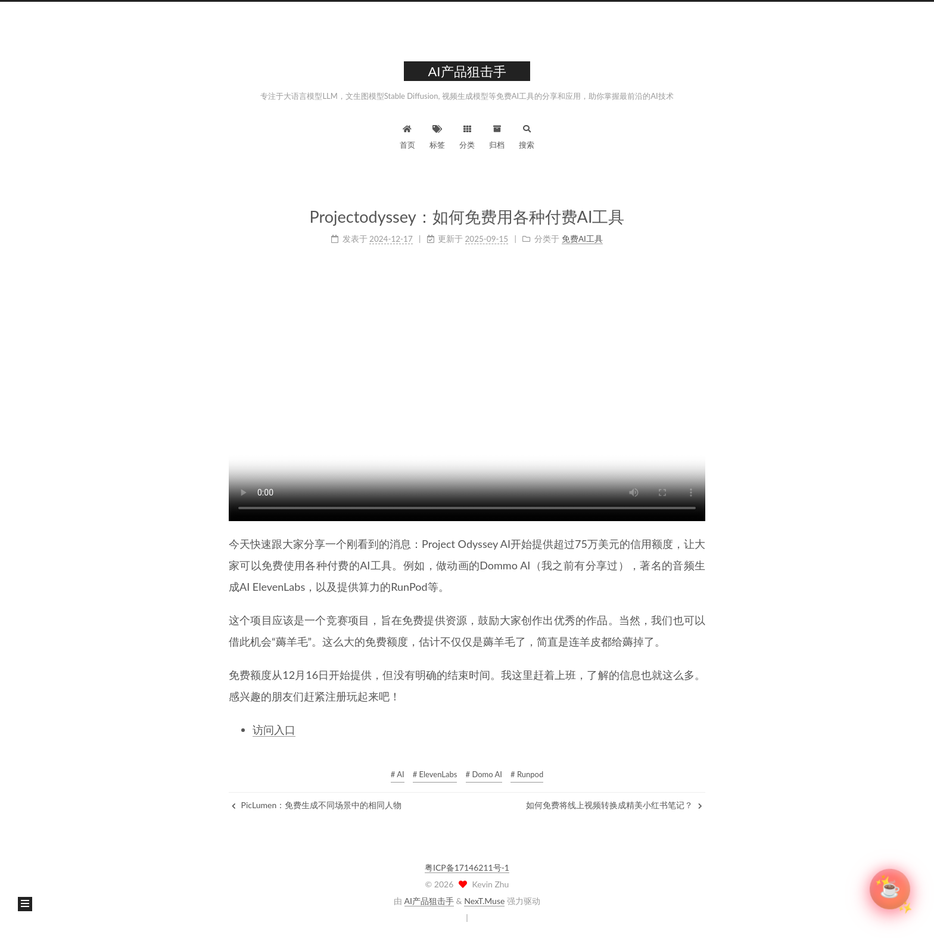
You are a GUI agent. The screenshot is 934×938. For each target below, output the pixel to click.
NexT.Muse (484, 901)
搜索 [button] (526, 135)
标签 (437, 135)
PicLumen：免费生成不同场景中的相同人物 (316, 805)
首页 (407, 135)
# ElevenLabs (435, 774)
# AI (397, 774)
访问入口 (274, 729)
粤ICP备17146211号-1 (467, 867)
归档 (497, 135)
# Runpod (526, 774)
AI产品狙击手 (429, 901)
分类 (467, 135)
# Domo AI (484, 774)
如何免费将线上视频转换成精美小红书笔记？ (614, 805)
